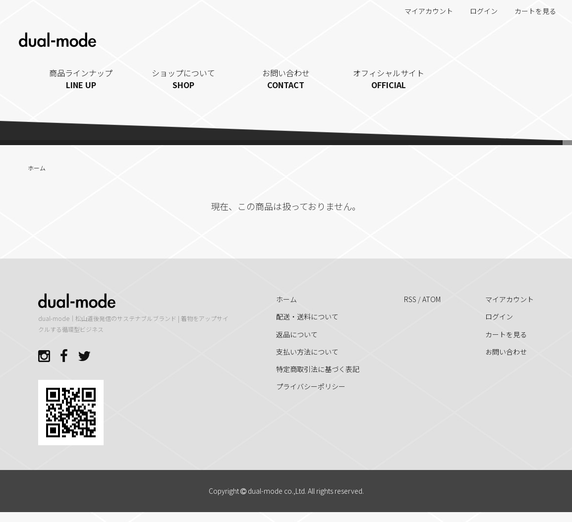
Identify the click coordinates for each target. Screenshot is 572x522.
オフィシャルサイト (388, 79)
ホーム (37, 167)
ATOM (431, 299)
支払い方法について (307, 352)
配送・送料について (307, 316)
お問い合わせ (286, 79)
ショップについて (183, 79)
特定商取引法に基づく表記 (317, 369)
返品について (297, 334)
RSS (410, 299)
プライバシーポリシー (310, 386)
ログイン (478, 11)
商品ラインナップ (81, 79)
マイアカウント (423, 11)
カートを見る (530, 11)
